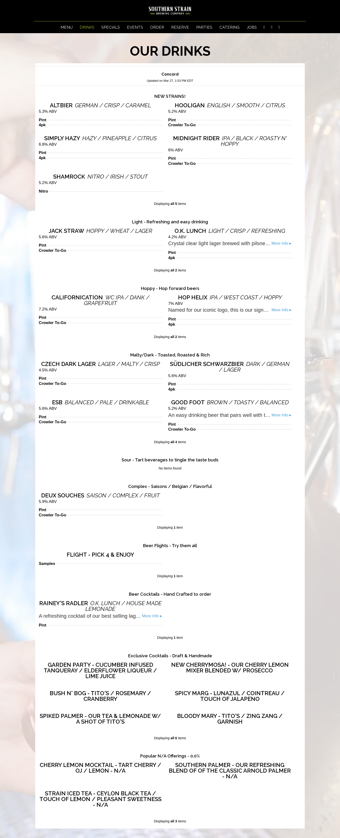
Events (135, 27)
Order (157, 27)
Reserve (180, 27)
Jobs (252, 27)
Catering (229, 27)
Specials (110, 27)
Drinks (87, 27)
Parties (204, 27)
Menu (67, 27)
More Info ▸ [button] (281, 243)
